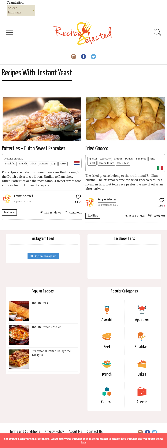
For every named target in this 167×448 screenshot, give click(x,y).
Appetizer (105, 158)
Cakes (33, 163)
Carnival (106, 402)
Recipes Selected (23, 196)
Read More (9, 212)
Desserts (43, 163)
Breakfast (10, 163)
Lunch (92, 163)
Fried (152, 158)
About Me (75, 431)
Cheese (142, 402)
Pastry (63, 163)
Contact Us (95, 431)
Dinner (129, 158)
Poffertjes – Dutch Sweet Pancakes (33, 148)
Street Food (123, 163)
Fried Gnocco (96, 148)
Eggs (53, 163)
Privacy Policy (54, 431)
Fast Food (141, 158)
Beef (107, 347)
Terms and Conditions (24, 431)
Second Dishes (106, 163)
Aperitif (93, 158)
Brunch (23, 163)
